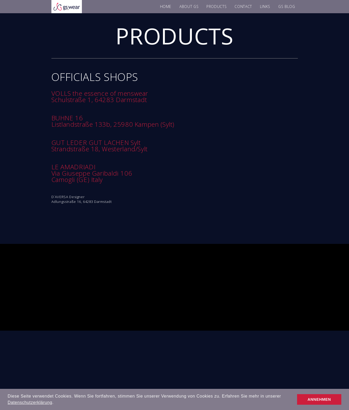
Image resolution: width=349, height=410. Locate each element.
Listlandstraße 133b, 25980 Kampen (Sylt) (113, 124)
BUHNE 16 (67, 117)
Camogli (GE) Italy (77, 179)
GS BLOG (286, 6)
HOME (166, 6)
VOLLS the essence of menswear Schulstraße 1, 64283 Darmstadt (99, 96)
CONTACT (243, 6)
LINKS (265, 6)
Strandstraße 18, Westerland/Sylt (99, 148)
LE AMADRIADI (73, 166)
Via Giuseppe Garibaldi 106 (91, 173)
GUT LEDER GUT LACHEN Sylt (96, 142)
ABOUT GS (188, 6)
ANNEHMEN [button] (319, 399)
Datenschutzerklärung (30, 402)
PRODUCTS (216, 6)
